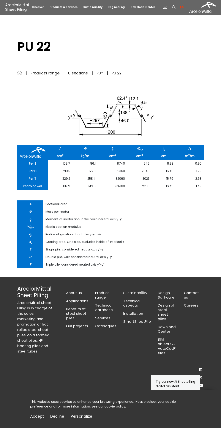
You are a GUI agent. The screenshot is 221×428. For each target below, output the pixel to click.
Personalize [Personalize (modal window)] (81, 416)
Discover (38, 7)
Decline (57, 416)
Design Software (166, 295)
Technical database (104, 307)
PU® (99, 73)
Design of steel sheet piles (166, 312)
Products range (45, 73)
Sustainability (93, 7)
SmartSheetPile (137, 321)
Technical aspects (131, 303)
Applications (77, 301)
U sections (78, 73)
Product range (102, 295)
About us (74, 292)
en (182, 7)
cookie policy (114, 406)
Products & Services (63, 7)
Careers (191, 305)
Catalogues (105, 326)
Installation (133, 313)
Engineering (116, 7)
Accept (37, 416)
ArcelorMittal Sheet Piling (17, 7)
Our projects (77, 326)
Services (102, 318)
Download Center (143, 7)
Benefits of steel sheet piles (76, 314)
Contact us (191, 295)
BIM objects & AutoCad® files (167, 346)
